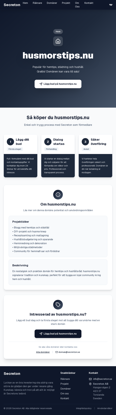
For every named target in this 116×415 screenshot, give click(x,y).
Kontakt (88, 3)
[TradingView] (110, 4)
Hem (25, 3)
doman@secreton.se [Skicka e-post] (69, 352)
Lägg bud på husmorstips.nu (58, 83)
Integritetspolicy (84, 408)
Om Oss (77, 4)
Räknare (37, 3)
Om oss (64, 393)
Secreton (12, 4)
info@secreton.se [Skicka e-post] (102, 379)
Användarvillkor (104, 408)
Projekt (66, 3)
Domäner (52, 3)
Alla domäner (43, 352)
